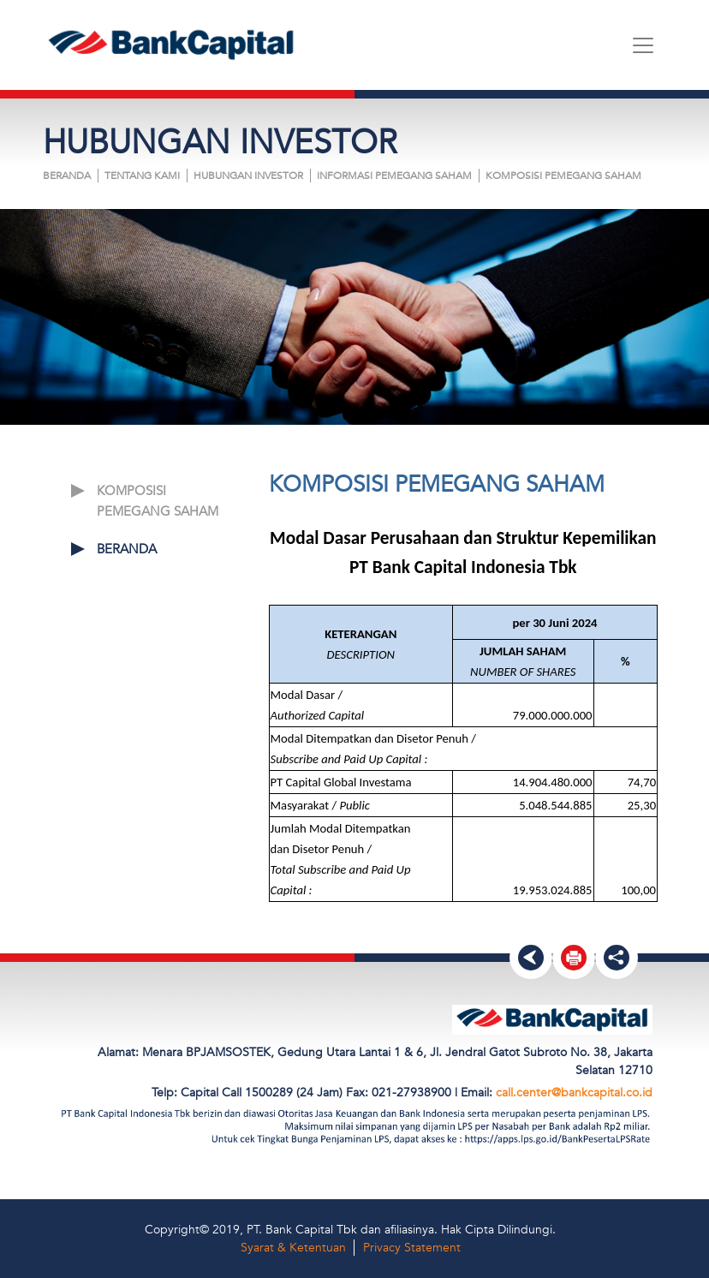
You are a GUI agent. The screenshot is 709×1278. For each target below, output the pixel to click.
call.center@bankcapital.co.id (574, 1092)
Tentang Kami (142, 175)
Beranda (67, 175)
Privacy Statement (412, 1247)
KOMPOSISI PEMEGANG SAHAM (563, 175)
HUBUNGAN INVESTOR (248, 175)
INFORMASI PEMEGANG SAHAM (394, 175)
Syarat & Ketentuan (293, 1247)
